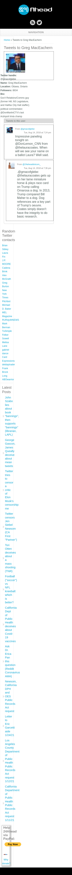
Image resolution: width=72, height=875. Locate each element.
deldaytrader (8, 364)
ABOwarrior (8, 379)
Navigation (36, 32)
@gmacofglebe (28, 129)
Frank (5, 368)
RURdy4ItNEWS (10, 320)
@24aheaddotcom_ (31, 164)
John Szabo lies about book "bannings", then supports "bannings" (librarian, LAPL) (12, 416)
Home (7, 40)
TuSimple (7, 331)
